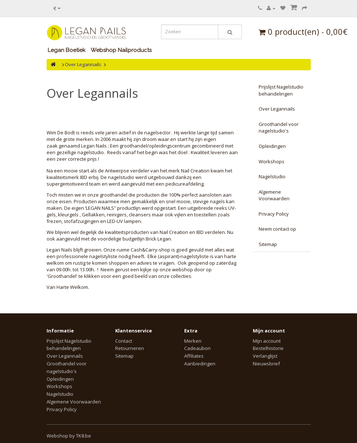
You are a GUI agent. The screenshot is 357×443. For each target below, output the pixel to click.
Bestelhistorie (268, 348)
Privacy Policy (274, 214)
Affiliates (194, 356)
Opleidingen (272, 146)
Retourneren (129, 348)
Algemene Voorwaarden (274, 195)
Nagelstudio (272, 176)
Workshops (271, 161)
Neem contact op (277, 229)
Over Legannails (83, 64)
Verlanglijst (265, 356)
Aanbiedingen (199, 363)
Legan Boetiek (66, 50)
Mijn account (267, 341)
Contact (123, 341)
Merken (192, 341)
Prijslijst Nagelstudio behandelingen (281, 90)
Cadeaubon (197, 348)
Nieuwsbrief (266, 363)
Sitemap (268, 244)
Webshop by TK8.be (69, 435)
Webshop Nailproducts (121, 50)
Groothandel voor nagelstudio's (279, 127)
